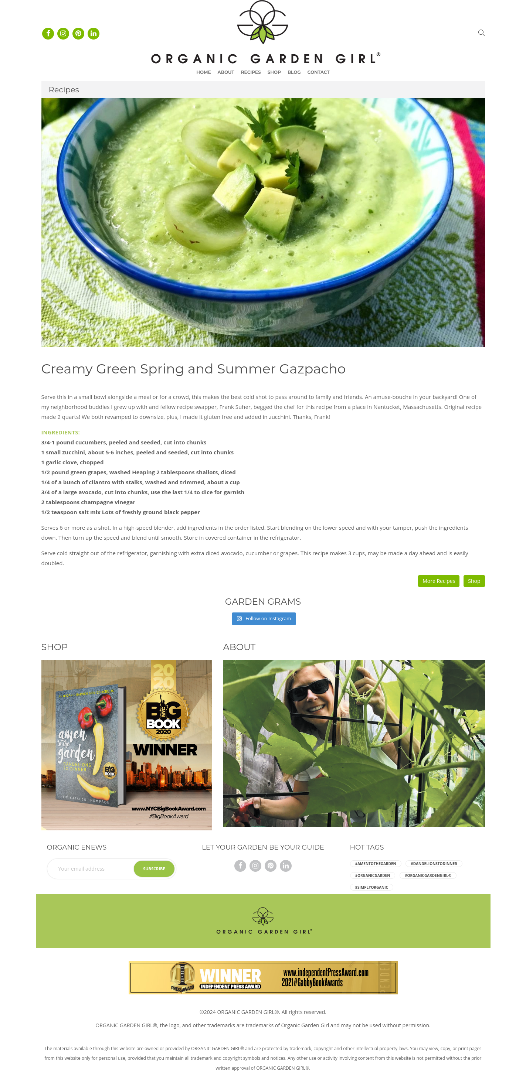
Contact (319, 72)
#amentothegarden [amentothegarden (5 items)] (375, 863)
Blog (294, 72)
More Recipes (439, 580)
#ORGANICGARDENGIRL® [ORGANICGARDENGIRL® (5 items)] (428, 875)
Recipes (251, 72)
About (226, 72)
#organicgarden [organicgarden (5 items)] (372, 875)
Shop (274, 72)
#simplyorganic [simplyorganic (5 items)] (371, 887)
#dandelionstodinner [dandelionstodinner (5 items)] (434, 863)
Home (203, 72)
